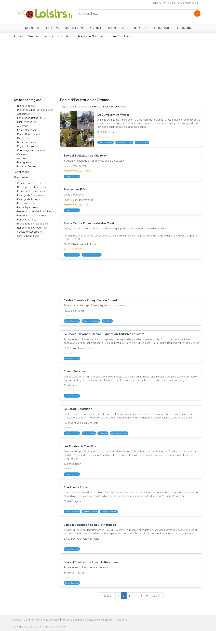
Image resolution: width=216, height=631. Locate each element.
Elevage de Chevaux (29, 195)
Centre (21, 154)
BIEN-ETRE (117, 28)
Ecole (64, 36)
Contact (16, 619)
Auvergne (22, 125)
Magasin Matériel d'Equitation (34, 211)
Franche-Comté (26, 166)
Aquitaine (22, 113)
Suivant (156, 595)
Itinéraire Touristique (119, 433)
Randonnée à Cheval (29, 227)
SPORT (96, 28)
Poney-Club (23, 219)
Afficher (22, 171)
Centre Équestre (26, 183)
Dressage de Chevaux (30, 187)
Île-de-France (25, 142)
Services (33, 36)
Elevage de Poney (27, 199)
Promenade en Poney (91, 321)
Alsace (21, 158)
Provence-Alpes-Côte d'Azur (33, 109)
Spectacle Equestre (28, 231)
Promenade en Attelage (30, 223)
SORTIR (139, 28)
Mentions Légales (72, 619)
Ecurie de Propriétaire (29, 191)
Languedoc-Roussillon (29, 117)
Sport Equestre (25, 235)
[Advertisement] (108, 66)
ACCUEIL (32, 28)
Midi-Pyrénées (25, 121)
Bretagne (22, 162)
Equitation (22, 203)
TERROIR (183, 28)
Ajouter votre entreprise (99, 619)
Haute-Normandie (27, 130)
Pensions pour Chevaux (30, 215)
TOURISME (161, 28)
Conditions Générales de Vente (41, 619)
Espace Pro (159, 2)
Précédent (107, 595)
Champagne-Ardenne (29, 150)
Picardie (21, 138)
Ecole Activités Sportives (88, 36)
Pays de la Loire (26, 146)
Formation (50, 36)
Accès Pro (121, 619)
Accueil (18, 36)
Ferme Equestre (26, 207)
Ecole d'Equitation (120, 36)
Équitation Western (90, 512)
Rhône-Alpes (24, 105)
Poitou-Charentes (27, 134)
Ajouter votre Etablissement (183, 2)
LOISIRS (52, 28)
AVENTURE (74, 28)
